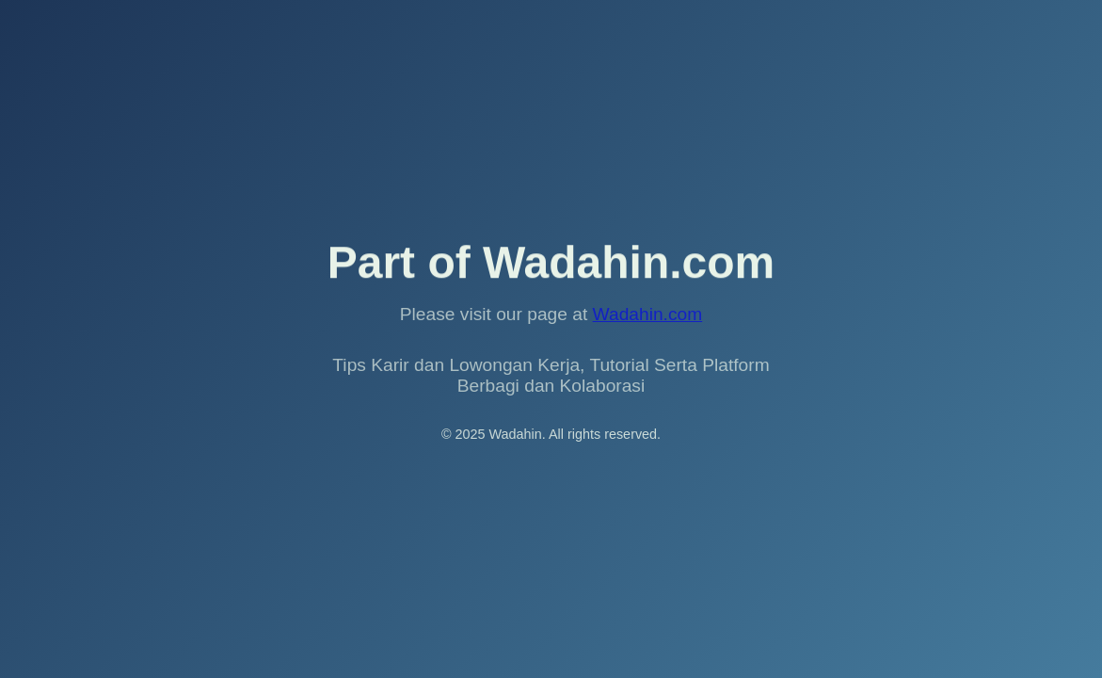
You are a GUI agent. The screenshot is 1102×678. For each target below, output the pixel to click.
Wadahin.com (648, 314)
